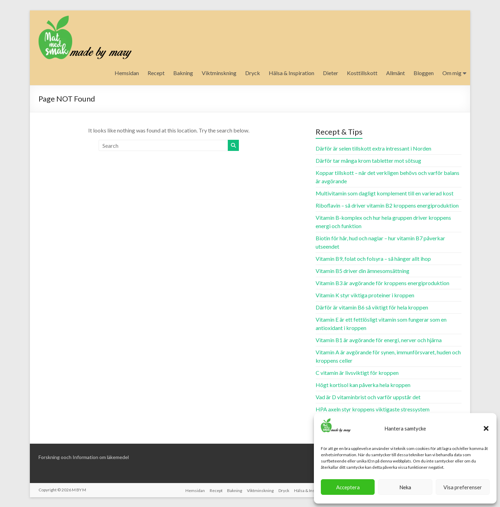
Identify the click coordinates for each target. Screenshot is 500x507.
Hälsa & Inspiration (291, 73)
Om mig (451, 73)
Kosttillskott (362, 73)
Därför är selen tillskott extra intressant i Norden (373, 148)
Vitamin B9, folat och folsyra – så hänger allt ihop (373, 258)
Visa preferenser (462, 487)
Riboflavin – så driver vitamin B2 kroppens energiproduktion (387, 205)
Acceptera (348, 487)
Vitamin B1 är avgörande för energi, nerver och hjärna (379, 340)
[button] (486, 428)
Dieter (330, 73)
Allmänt (395, 73)
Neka (405, 487)
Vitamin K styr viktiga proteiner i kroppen (365, 295)
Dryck (252, 73)
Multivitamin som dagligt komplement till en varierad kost (384, 193)
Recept (156, 73)
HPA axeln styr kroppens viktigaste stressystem (373, 409)
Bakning (183, 73)
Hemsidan (127, 73)
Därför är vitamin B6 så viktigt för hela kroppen (372, 307)
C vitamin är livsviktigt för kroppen (357, 372)
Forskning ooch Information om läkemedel (84, 457)
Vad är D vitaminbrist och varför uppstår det (368, 397)
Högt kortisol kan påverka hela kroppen (363, 384)
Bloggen (424, 73)
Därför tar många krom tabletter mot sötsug (368, 160)
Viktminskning (219, 73)
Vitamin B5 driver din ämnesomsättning (362, 270)
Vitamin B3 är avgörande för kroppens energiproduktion (382, 283)
